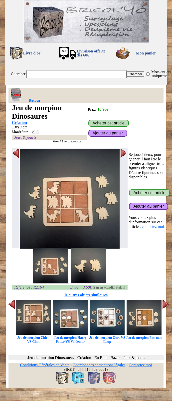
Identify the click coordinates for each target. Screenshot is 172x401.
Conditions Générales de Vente (44, 365)
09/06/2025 (76, 141)
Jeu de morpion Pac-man (144, 336)
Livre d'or (31, 53)
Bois (35, 131)
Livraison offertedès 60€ (91, 53)
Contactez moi (140, 365)
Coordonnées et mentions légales (99, 365)
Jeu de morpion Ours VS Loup (107, 338)
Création (19, 122)
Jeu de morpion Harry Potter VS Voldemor (70, 338)
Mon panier (146, 53)
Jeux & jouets (25, 137)
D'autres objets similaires (86, 295)
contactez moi (153, 226)
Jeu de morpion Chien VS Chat (33, 338)
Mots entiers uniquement (161, 74)
